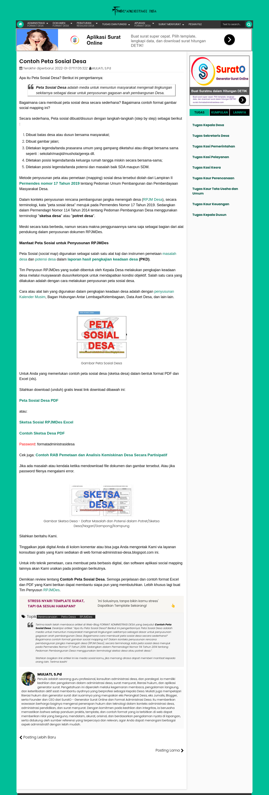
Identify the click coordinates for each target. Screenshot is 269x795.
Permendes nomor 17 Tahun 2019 (49, 183)
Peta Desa (68, 617)
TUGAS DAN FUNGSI (114, 24)
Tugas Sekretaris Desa (210, 135)
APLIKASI (142, 24)
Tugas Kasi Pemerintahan (213, 146)
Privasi (229, 789)
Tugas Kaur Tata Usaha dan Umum (215, 191)
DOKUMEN (61, 24)
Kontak (218, 789)
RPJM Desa (152, 200)
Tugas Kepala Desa (208, 125)
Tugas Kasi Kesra (206, 167)
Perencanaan (47, 617)
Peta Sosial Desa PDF (38, 400)
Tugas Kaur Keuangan (210, 204)
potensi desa (45, 259)
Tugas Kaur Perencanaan (213, 178)
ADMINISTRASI (36, 24)
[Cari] (249, 24)
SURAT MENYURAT (170, 24)
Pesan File (205, 789)
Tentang (176, 789)
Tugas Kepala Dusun (209, 214)
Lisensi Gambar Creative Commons (140, 789)
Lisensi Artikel (100, 789)
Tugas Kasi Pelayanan (210, 157)
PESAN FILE (195, 24)
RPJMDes (51, 590)
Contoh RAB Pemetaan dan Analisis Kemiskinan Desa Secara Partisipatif (101, 455)
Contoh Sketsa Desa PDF (42, 433)
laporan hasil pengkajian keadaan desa (103, 259)
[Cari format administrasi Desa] (233, 24)
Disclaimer (243, 789)
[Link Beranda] (20, 24)
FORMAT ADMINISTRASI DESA (36, 789)
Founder (190, 789)
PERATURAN (85, 24)
